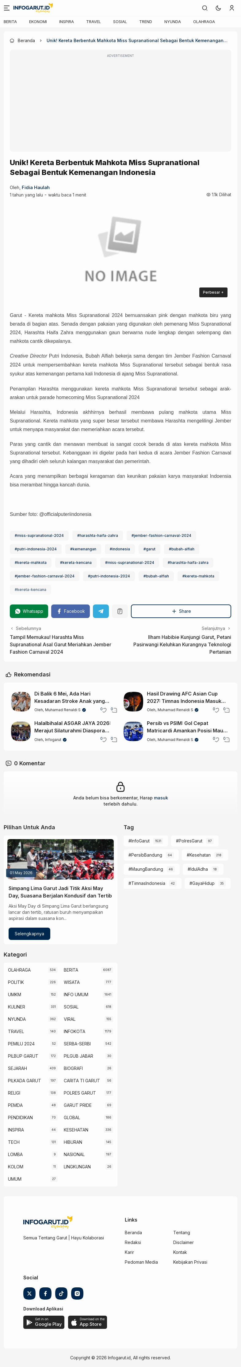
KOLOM (15, 1166)
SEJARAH (17, 1068)
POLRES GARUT (80, 1093)
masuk (161, 797)
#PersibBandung (145, 855)
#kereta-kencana (76, 562)
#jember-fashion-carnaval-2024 (161, 535)
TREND (145, 21)
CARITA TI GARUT (82, 1080)
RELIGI (14, 1093)
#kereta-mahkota (31, 562)
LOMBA (15, 1154)
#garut (149, 549)
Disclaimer (183, 1242)
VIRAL (69, 1019)
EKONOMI (38, 21)
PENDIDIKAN (20, 1117)
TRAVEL (93, 21)
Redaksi (133, 1242)
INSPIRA (66, 21)
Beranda (133, 1232)
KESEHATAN (76, 1129)
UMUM (14, 1179)
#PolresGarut (189, 840)
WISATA (72, 982)
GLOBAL (72, 1117)
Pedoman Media (141, 1262)
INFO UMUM (76, 994)
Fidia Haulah (36, 187)
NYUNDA (172, 21)
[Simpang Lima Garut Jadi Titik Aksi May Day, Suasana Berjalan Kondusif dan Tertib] (60, 859)
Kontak (180, 1252)
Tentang (181, 1232)
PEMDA (15, 1105)
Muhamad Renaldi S (63, 709)
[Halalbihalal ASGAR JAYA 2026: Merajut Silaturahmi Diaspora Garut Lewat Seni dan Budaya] (21, 731)
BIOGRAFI (73, 1068)
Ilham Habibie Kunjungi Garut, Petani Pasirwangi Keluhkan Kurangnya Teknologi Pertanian (182, 644)
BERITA (10, 21)
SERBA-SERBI (77, 1043)
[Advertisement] (120, 105)
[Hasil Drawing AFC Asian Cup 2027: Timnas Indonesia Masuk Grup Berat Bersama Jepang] (133, 701)
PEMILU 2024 (21, 1043)
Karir (129, 1252)
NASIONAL (74, 1154)
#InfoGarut (139, 840)
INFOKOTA (74, 1031)
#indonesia (120, 549)
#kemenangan (83, 549)
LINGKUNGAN (77, 1166)
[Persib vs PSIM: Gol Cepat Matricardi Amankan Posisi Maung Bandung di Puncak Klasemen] (133, 731)
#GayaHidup (202, 883)
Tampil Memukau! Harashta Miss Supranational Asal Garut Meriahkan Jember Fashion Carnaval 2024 (60, 644)
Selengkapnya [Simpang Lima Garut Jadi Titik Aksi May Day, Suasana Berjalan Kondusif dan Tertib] (29, 933)
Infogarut (53, 739)
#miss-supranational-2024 (39, 535)
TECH (14, 1142)
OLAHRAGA (204, 21)
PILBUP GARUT (23, 1056)
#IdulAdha (198, 869)
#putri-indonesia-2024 (36, 549)
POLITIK (16, 982)
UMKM (14, 994)
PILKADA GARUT (24, 1080)
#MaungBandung (145, 869)
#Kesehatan (199, 855)
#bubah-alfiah (181, 549)
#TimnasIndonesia (146, 883)
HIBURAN (73, 1142)
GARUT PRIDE (78, 1105)
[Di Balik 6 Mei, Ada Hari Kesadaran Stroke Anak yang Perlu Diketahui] (21, 701)
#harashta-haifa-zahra (97, 535)
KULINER (16, 1006)
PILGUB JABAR (78, 1056)
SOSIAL (120, 21)
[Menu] (7, 8)
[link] (204, 8)
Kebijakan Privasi (190, 1262)
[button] (218, 8)
